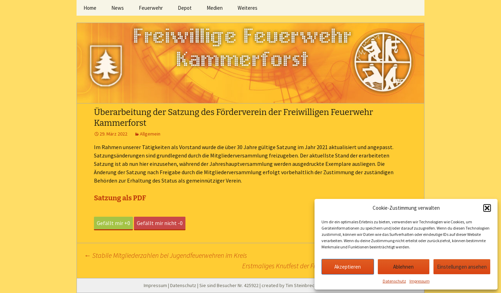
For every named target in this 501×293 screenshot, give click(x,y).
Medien (215, 8)
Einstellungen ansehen (462, 266)
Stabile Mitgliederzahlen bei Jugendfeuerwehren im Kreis (165, 255)
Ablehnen (403, 266)
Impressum (419, 281)
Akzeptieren (347, 266)
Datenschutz (394, 281)
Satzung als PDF (120, 198)
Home (90, 8)
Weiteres (247, 8)
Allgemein (150, 134)
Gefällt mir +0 (113, 222)
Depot (185, 8)
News (117, 8)
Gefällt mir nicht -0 (160, 222)
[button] (487, 208)
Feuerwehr (151, 8)
